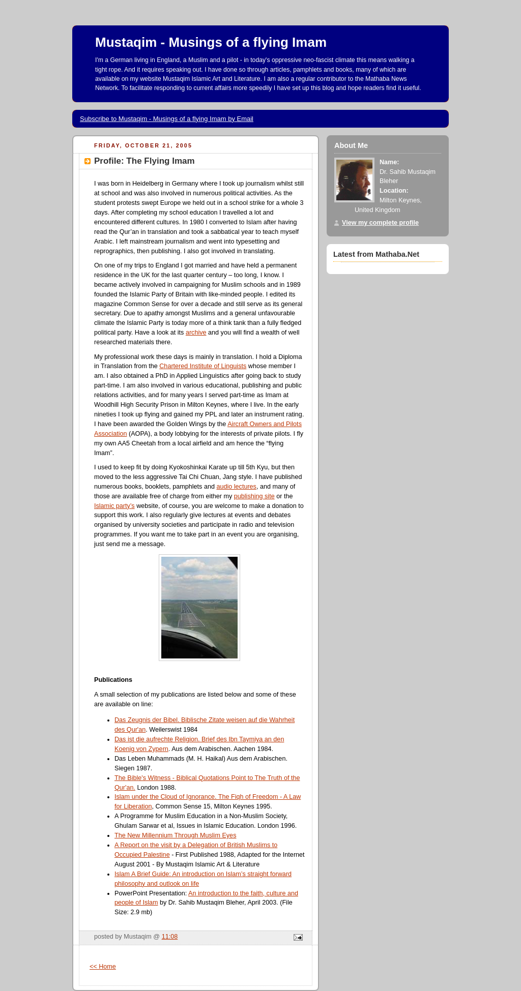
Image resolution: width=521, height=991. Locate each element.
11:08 (170, 936)
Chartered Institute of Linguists (202, 366)
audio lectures (236, 486)
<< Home (103, 966)
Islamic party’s (114, 505)
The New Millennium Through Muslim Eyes (175, 835)
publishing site (254, 496)
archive (196, 332)
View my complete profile (380, 222)
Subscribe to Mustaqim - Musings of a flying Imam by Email (166, 119)
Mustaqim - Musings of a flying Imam (211, 42)
